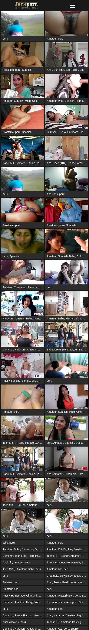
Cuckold (7, 562)
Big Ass (39, 549)
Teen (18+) (71, 69)
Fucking (15, 380)
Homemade (33, 287)
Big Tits (21, 504)
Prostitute (8, 69)
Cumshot (59, 69)
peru (5, 38)
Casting (76, 622)
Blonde (84, 132)
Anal (49, 69)
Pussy (62, 132)
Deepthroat (82, 442)
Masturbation (73, 318)
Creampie (19, 287)
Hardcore (72, 132)
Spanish (27, 69)
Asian (31, 163)
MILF (13, 163)
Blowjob (43, 380)
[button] (72, 5)
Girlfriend (31, 595)
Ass (55, 194)
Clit (60, 549)
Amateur (52, 38)
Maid (28, 100)
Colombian (38, 100)
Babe (83, 69)
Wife (60, 100)
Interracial (39, 318)
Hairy (29, 602)
